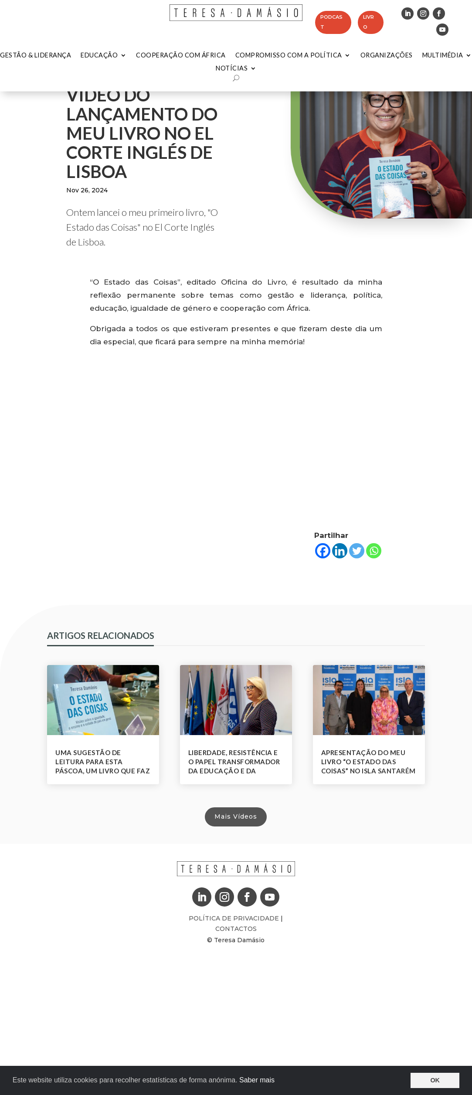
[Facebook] (322, 550)
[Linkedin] (339, 550)
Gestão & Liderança (35, 55)
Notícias (232, 68)
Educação (99, 55)
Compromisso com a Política (288, 55)
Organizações (386, 55)
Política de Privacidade (235, 918)
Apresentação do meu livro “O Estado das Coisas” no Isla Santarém (368, 762)
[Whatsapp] (373, 550)
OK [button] (435, 1080)
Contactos (236, 929)
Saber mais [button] (257, 1080)
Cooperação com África (181, 55)
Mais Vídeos (235, 816)
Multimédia (442, 55)
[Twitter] (356, 550)
